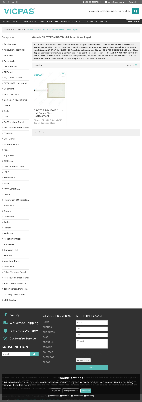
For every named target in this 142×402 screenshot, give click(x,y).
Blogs (103, 21)
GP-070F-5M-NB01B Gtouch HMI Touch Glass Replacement (49, 113)
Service (65, 21)
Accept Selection (71, 391)
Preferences (77, 396)
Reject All (56, 391)
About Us (52, 21)
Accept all (86, 391)
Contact (78, 21)
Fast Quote (133, 21)
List (133, 65)
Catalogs (91, 21)
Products (30, 21)
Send (91, 367)
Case (41, 21)
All (14, 29)
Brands (16, 21)
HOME (6, 21)
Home (7, 29)
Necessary (53, 396)
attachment (83, 360)
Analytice (64, 396)
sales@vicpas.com (116, 2)
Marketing (89, 396)
